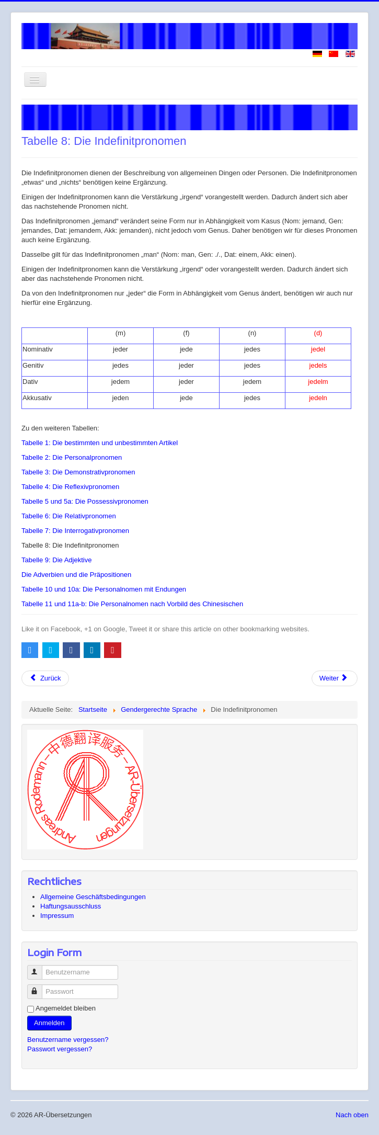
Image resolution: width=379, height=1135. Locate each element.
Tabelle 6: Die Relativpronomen (68, 516)
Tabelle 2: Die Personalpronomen (71, 457)
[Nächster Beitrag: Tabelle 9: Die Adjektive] (335, 678)
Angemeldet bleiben (66, 1008)
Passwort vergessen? (59, 1049)
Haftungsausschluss (70, 906)
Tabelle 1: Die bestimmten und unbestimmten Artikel (99, 443)
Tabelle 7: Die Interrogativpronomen (75, 531)
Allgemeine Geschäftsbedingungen (93, 897)
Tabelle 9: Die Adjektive (56, 560)
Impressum (57, 916)
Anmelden (49, 1023)
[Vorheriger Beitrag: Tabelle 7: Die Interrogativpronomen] (45, 678)
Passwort (39, 987)
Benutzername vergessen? (67, 1039)
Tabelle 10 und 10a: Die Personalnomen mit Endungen (103, 589)
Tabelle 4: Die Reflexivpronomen (70, 487)
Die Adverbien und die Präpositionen (76, 574)
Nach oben (352, 1115)
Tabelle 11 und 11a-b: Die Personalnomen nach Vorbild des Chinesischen (132, 604)
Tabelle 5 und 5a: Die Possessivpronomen (84, 501)
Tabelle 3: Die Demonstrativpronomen (78, 472)
